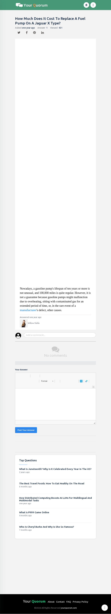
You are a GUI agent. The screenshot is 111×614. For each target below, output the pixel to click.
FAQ (68, 601)
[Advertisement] (55, 164)
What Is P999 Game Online (34, 512)
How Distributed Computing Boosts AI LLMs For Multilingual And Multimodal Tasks (55, 499)
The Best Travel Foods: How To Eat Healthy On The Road (51, 483)
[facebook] (27, 31)
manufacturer (28, 310)
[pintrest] (35, 31)
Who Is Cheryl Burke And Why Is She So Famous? (46, 526)
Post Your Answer (26, 430)
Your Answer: (21, 369)
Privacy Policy (80, 601)
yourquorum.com (69, 608)
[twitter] (19, 31)
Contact (60, 601)
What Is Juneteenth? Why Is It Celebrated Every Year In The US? (55, 469)
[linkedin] (43, 31)
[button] (18, 376)
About (51, 601)
